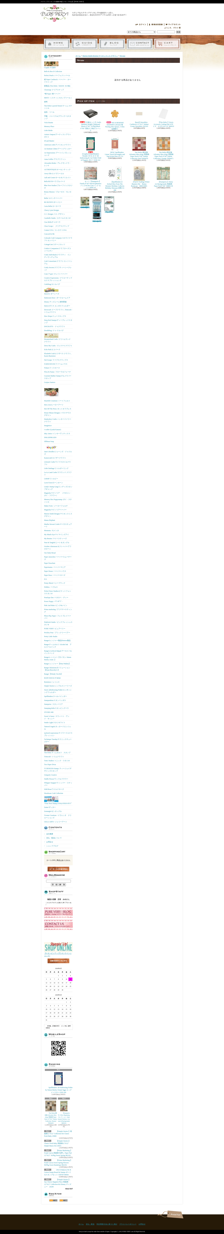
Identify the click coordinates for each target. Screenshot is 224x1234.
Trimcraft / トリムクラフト (54, 757)
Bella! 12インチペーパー (53, 198)
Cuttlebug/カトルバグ (52, 284)
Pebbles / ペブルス (51, 587)
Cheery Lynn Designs (51, 210)
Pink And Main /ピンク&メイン (55, 605)
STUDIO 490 (48, 712)
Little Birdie (48, 130)
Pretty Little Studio (50, 636)
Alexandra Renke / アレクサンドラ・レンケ (57, 164)
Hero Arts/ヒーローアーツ (53, 405)
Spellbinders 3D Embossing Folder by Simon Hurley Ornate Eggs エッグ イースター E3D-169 (58, 1082)
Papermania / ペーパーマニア (55, 567)
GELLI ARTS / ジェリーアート (55, 822)
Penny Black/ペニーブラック (54, 583)
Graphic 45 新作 (51, 65)
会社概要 (49, 834)
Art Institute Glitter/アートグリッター (58, 149)
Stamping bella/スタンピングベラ (56, 708)
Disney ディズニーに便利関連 (55, 302)
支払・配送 (90, 1224)
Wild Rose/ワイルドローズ (54, 789)
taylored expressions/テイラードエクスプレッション (58, 734)
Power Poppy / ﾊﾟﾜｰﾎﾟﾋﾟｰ (53, 601)
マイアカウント (173, 24)
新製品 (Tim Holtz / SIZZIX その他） (57, 86)
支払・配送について (84, 44)
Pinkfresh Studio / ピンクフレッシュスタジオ (58, 623)
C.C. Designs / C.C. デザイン (54, 214)
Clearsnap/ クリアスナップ (54, 90)
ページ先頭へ (175, 1214)
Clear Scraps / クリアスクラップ (56, 226)
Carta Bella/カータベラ (52, 206)
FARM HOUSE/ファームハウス (55, 364)
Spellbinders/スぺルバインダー (55, 696)
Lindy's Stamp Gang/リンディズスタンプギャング (58, 488)
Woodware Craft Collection (53, 793)
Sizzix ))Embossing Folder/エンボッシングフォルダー (58, 691)
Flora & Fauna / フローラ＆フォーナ (57, 372)
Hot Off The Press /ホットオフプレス (57, 409)
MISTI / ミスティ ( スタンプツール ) (57, 98)
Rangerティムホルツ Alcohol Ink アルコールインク (57, 645)
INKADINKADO (50, 437)
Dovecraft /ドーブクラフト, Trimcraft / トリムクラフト (58, 311)
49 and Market (49, 141)
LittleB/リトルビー (51, 479)
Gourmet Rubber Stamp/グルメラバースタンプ (57, 377)
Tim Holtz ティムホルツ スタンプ (57, 749)
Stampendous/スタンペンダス (55, 700)
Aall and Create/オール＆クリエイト (57, 178)
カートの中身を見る (58, 869)
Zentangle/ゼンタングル (53, 811)
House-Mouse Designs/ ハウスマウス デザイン (57, 414)
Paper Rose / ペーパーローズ (54, 575)
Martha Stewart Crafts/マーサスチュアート (58, 525)
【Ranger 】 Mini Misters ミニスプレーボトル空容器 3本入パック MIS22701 (97, 209)
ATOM (63, 1200)
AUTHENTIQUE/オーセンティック (57, 170)
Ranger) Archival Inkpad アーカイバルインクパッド (58, 652)
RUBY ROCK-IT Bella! (52, 678)
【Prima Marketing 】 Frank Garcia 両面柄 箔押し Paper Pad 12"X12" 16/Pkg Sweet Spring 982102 (58, 1153)
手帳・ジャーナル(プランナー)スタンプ (57, 117)
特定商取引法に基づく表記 (107, 1224)
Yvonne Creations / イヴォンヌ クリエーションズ (57, 816)
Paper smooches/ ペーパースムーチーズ (58, 558)
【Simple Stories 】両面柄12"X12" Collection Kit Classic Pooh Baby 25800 (58, 1133)
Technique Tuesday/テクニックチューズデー (58, 740)
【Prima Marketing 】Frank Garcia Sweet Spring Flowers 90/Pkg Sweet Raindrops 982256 (58, 1162)
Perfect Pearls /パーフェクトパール (57, 75)
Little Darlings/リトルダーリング (56, 468)
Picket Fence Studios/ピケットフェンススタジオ (57, 592)
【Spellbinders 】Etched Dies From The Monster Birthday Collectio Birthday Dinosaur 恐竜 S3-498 (115, 178)
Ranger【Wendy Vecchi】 (53, 674)
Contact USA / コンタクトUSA (55, 230)
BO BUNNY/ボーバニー (53, 202)
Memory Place (49, 126)
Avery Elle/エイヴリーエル (54, 174)
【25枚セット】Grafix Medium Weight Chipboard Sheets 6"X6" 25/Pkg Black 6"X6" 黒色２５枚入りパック (91, 119)
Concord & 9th (49, 234)
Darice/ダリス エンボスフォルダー (57, 306)
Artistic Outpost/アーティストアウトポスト (57, 135)
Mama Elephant (49, 520)
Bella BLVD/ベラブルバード (54, 181)
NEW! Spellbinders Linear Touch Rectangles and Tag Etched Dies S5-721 (115, 147)
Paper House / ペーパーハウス (55, 571)
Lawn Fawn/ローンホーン (53, 483)
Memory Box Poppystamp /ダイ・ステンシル (58, 500)
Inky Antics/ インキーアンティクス (57, 434)
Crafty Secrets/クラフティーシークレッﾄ (58, 268)
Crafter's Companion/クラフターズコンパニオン (57, 249)
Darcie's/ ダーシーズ (51, 291)
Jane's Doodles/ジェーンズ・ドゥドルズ (58, 449)
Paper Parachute (49, 563)
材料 (46, 102)
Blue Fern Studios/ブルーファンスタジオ (58, 186)
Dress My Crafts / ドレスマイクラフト (58, 346)
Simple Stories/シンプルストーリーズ (58, 686)
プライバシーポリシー (127, 1224)
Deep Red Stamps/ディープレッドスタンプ (58, 321)
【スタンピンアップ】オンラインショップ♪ (58, 954)
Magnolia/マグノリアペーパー (55, 510)
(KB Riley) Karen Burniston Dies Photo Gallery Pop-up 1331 (109, 204)
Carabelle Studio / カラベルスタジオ (57, 218)
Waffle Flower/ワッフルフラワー (56, 779)
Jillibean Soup (49, 441)
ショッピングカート (167, 44)
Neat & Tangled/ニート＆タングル (56, 543)
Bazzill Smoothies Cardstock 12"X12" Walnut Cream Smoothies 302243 (139, 117)
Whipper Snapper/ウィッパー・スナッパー (58, 784)
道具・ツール (49, 112)
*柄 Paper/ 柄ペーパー (52, 94)
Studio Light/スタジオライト (54, 723)
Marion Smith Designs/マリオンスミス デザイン (58, 515)
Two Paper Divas (50, 764)
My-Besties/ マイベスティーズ (55, 539)
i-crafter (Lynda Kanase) (52, 430)
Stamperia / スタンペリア (53, 704)
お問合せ (139, 44)
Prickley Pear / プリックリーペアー (57, 633)
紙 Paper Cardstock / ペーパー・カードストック (57, 80)
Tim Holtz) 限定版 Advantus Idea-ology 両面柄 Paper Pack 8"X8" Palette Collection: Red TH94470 (139, 148)
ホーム (57, 44)
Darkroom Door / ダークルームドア (57, 298)
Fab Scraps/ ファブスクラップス (56, 360)
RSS (53, 1200)
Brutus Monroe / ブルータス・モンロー (57, 193)
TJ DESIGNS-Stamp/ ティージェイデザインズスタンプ (57, 769)
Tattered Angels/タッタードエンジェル (57, 728)
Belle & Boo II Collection (53, 71)
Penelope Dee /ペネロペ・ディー (56, 598)
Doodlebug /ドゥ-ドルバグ (54, 330)
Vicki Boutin (48, 123)
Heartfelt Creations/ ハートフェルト (57, 393)
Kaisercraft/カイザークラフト (55, 458)
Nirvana (122, 56)
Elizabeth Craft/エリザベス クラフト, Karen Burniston (57, 355)
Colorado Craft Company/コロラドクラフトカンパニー (58, 239)
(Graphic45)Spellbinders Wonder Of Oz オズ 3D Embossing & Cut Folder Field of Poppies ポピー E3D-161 (90, 149)
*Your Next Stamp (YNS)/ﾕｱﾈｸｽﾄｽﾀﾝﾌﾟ (58, 800)
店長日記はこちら (58, 965)
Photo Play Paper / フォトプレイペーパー (57, 617)
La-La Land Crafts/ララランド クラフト (58, 473)
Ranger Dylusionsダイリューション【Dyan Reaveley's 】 (57, 669)
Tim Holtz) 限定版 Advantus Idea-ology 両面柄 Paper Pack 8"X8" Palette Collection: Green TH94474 (85, 202)
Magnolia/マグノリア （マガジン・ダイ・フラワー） (58, 494)
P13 (45, 579)
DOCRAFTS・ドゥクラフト (54, 326)
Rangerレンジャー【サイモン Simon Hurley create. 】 (57, 658)
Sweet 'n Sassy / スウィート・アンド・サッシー (56, 717)
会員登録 (156, 24)
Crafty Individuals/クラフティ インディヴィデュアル (57, 256)
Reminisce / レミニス (52, 682)
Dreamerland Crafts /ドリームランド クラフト (57, 338)
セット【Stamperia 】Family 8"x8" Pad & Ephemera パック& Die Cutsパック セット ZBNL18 (90, 177)
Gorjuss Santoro (49, 382)
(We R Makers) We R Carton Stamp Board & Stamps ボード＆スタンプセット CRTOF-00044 (57, 1172)
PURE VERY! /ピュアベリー (54, 629)
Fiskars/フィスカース (52, 368)
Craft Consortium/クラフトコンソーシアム (58, 262)
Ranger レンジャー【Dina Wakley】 (57, 664)
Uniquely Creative (50, 775)
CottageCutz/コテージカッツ (54, 244)
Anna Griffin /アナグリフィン (55, 159)
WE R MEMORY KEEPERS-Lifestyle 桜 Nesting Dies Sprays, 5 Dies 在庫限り (115, 118)
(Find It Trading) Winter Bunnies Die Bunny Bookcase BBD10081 (139, 176)
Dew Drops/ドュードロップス (55, 316)
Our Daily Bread (50, 553)
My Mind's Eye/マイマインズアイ (56, 535)
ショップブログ (112, 44)
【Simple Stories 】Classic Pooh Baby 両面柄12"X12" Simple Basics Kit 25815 (57, 1143)
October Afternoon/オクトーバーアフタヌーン (57, 547)
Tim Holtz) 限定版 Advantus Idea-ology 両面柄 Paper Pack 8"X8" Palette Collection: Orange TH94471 (163, 148)
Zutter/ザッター (50, 807)
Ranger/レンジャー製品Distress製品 (57, 640)
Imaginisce (48, 426)
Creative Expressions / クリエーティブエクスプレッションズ (58, 279)
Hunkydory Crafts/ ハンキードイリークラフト (57, 420)
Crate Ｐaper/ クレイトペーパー (56, 274)
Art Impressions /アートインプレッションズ (57, 154)
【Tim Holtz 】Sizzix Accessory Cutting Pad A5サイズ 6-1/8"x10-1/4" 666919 (163, 117)
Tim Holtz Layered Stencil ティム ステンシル (58, 107)
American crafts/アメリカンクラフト (57, 145)
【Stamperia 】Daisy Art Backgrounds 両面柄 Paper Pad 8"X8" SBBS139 (163, 176)
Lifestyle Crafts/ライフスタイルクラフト (57, 463)
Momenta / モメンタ (51, 531)
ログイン (140, 24)
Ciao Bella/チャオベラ (52, 222)
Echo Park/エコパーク (52, 350)
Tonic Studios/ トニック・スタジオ (57, 761)
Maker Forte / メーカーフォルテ (56, 506)
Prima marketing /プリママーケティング (58, 610)
